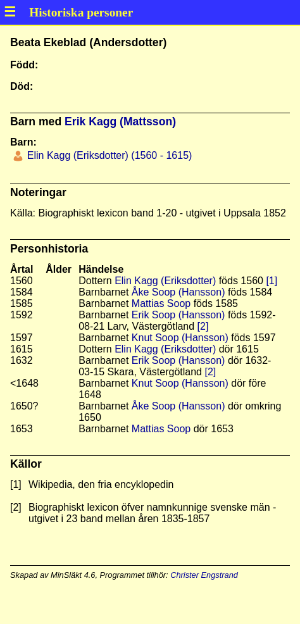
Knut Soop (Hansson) (180, 337)
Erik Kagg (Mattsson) (120, 121)
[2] (203, 326)
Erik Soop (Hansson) (178, 314)
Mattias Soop (161, 303)
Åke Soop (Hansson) (178, 292)
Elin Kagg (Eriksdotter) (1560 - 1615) (108, 155)
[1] (271, 280)
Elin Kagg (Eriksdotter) (165, 280)
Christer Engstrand (204, 575)
